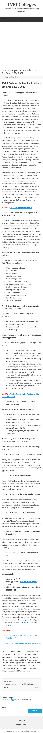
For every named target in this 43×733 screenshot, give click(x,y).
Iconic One (10, 731)
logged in (14, 700)
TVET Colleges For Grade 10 (21, 208)
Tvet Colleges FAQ (15, 652)
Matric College (29, 622)
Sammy (7, 77)
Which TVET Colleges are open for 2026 (15, 668)
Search (3, 707)
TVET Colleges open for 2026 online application (18, 665)
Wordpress (32, 731)
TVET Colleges (21, 4)
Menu (21, 19)
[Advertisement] (21, 45)
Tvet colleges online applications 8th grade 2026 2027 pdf (21, 662)
